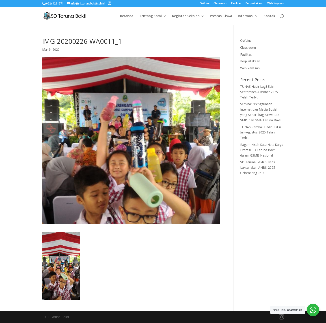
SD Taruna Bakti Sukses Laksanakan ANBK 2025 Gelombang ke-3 (257, 167)
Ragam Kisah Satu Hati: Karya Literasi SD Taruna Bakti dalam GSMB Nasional (261, 149)
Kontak (269, 16)
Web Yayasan (275, 3)
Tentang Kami (150, 16)
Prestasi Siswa (221, 16)
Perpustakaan (254, 3)
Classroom (220, 3)
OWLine (204, 3)
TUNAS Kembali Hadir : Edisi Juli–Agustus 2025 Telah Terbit (260, 132)
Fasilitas (236, 3)
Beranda (126, 16)
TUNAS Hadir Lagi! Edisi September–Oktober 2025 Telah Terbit (259, 91)
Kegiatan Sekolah (186, 16)
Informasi (245, 16)
